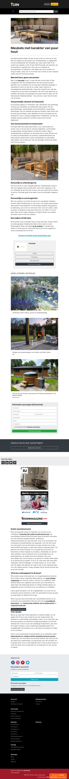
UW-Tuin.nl (14, 731)
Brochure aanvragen (34, 264)
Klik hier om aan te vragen (58, 776)
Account (47, 4)
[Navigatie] (13, 11)
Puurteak (21, 80)
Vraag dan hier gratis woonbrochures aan (34, 534)
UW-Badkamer (15, 724)
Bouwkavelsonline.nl (16, 741)
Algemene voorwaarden (17, 711)
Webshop (13, 761)
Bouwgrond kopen (16, 749)
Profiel (34, 253)
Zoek (55, 11)
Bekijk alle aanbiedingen (34, 523)
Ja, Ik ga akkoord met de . (27, 427)
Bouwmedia (27, 770)
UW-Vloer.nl (14, 734)
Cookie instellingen (16, 718)
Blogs (12, 757)
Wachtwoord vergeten (17, 704)
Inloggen (13, 701)
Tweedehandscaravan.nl (17, 747)
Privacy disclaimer (16, 716)
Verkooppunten (34, 260)
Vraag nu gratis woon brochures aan (34, 235)
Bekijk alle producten (34, 448)
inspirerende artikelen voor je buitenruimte (38, 603)
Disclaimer (13, 713)
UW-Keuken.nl (14, 729)
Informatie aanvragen (34, 431)
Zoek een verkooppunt (18, 609)
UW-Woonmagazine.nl (17, 736)
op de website (37, 226)
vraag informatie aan (18, 605)
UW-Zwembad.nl (15, 738)
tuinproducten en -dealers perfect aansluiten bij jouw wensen (33, 636)
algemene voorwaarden (33, 427)
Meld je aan (34, 679)
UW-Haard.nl (14, 726)
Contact (38, 704)
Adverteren (39, 701)
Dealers (13, 759)
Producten (34, 257)
